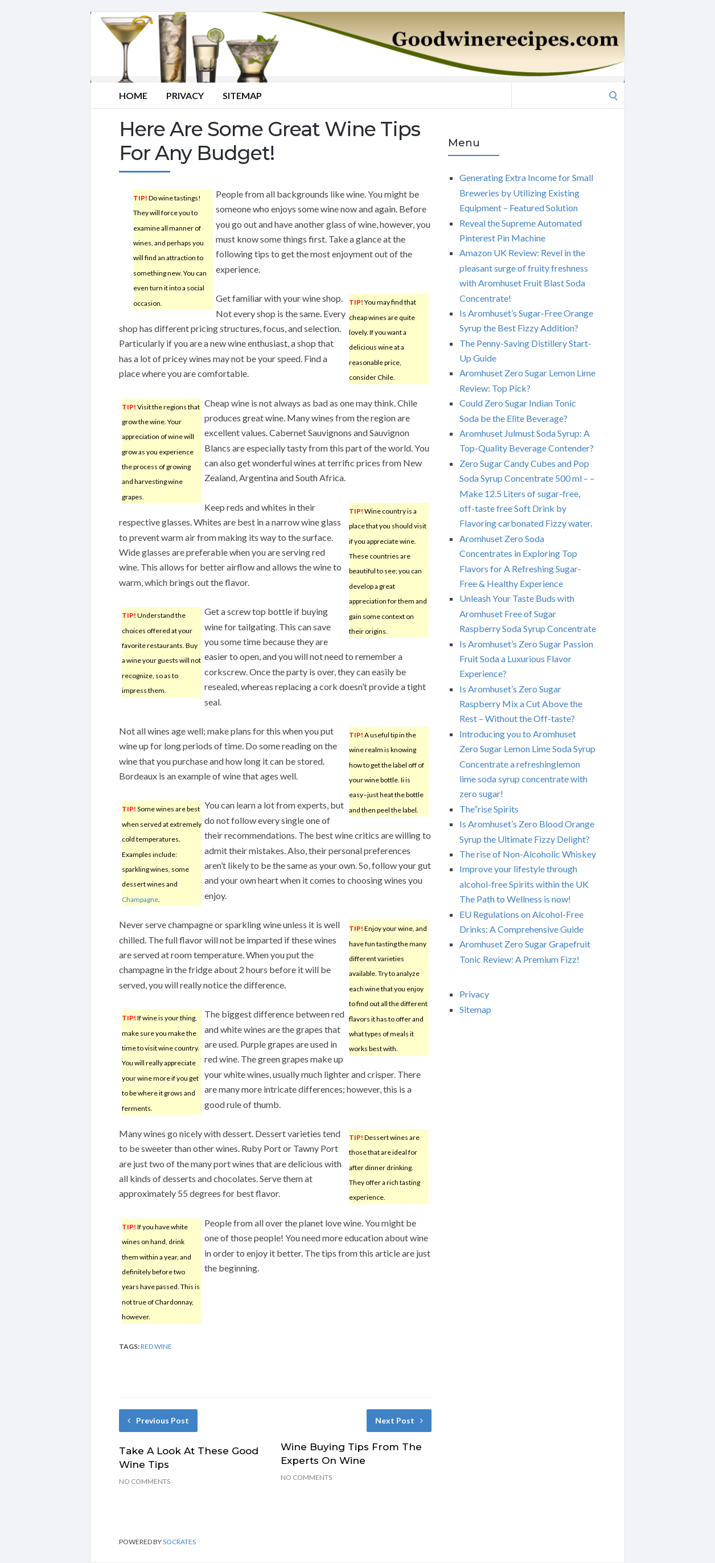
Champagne (140, 899)
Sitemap (242, 95)
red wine (156, 1346)
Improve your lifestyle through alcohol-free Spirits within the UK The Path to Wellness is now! (524, 883)
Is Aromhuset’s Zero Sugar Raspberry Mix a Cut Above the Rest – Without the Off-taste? (520, 703)
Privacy (185, 95)
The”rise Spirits (489, 808)
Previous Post (158, 1420)
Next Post (399, 1420)
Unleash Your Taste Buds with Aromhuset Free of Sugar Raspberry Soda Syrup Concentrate (527, 613)
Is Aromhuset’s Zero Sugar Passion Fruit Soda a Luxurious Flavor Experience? (526, 658)
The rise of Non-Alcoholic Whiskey (527, 853)
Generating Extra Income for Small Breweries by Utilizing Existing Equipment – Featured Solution (526, 192)
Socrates (179, 1541)
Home (133, 95)
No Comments (144, 1481)
